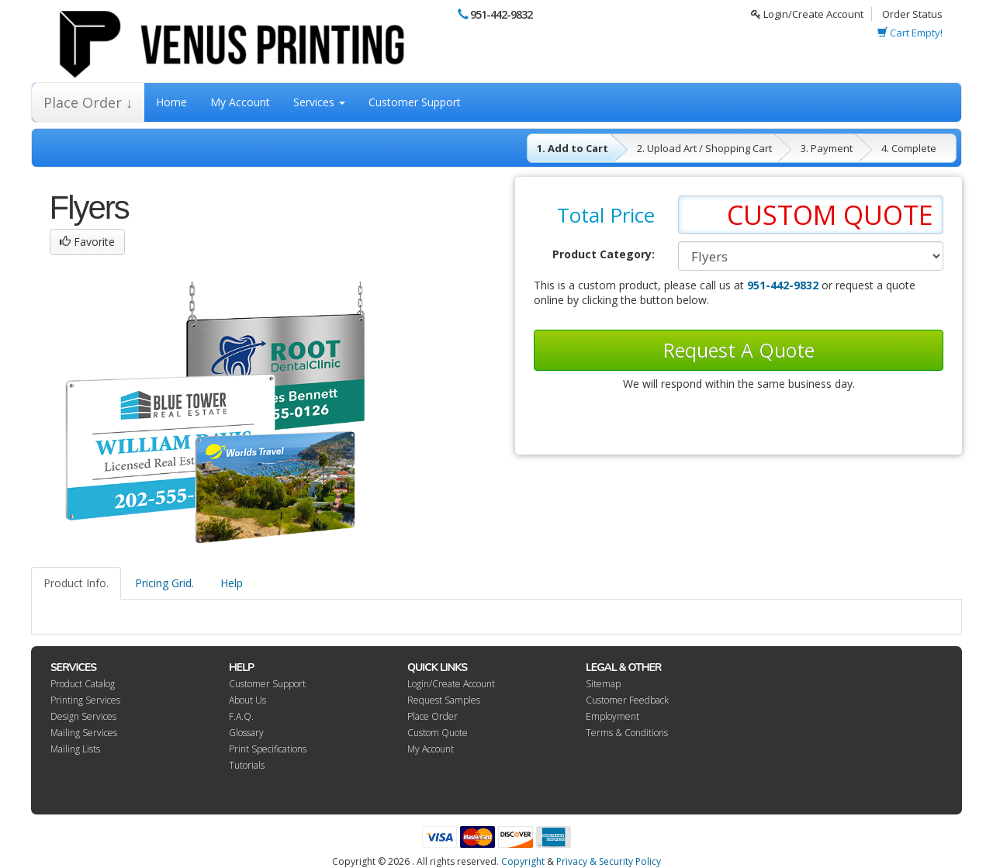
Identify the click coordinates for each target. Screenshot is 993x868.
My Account (240, 102)
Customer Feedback (627, 700)
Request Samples (443, 700)
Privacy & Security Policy (608, 861)
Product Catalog (82, 683)
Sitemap (603, 683)
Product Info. (76, 583)
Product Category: (603, 254)
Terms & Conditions (627, 732)
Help (231, 583)
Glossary (246, 732)
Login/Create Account (807, 14)
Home (171, 102)
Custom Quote (437, 732)
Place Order (432, 716)
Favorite (87, 241)
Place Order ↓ (88, 102)
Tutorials (247, 765)
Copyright (523, 861)
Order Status (912, 14)
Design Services (83, 716)
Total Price (606, 215)
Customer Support (414, 102)
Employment (612, 716)
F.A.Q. (241, 716)
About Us (247, 700)
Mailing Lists (75, 749)
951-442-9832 (501, 14)
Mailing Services (83, 732)
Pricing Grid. (164, 583)
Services (319, 102)
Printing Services (85, 700)
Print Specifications (267, 749)
